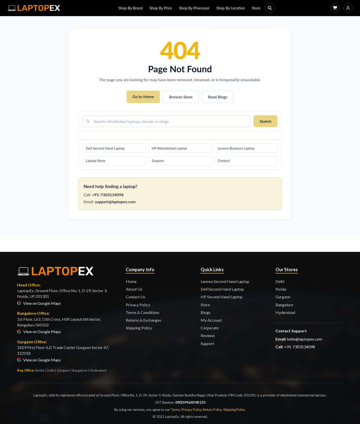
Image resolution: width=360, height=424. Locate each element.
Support (158, 160)
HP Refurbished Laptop (169, 148)
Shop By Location (230, 8)
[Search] (270, 8)
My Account (211, 320)
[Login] (348, 7)
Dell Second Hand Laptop (105, 148)
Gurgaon (282, 296)
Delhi (279, 281)
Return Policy (212, 410)
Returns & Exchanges (143, 320)
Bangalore (284, 304)
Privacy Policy (138, 304)
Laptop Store (95, 160)
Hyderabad (285, 312)
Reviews (208, 335)
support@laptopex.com (115, 201)
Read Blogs (217, 96)
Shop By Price (160, 8)
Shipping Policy (139, 327)
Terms (175, 410)
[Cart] (335, 7)
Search (265, 121)
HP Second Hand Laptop (222, 296)
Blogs (206, 312)
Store (256, 8)
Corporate (210, 327)
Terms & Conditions (142, 312)
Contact (224, 160)
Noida (280, 289)
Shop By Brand (131, 8)
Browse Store (180, 96)
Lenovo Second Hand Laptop (225, 281)
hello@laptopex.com (304, 339)
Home (131, 281)
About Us (134, 289)
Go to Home (143, 96)
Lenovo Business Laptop (236, 148)
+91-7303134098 (108, 194)
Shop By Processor (194, 8)
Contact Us (135, 296)
